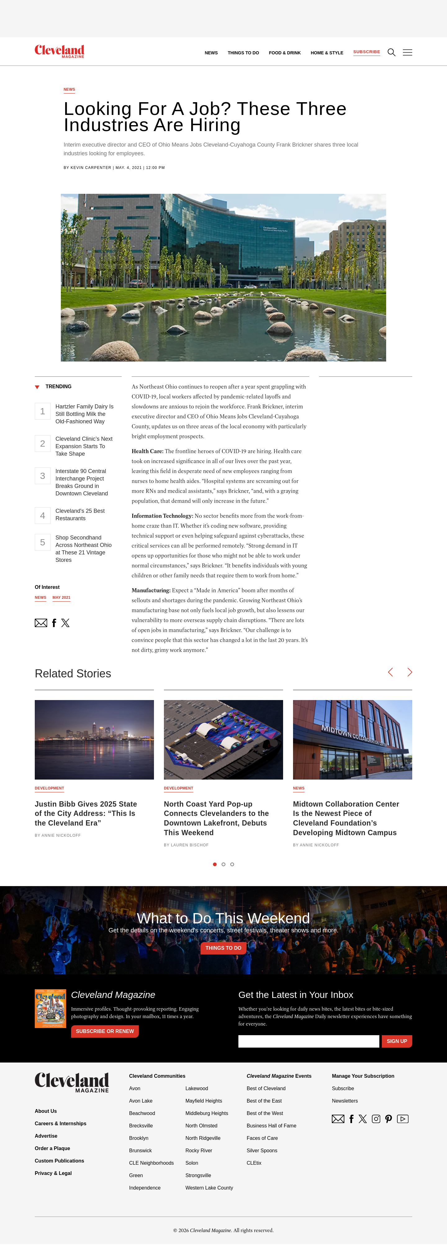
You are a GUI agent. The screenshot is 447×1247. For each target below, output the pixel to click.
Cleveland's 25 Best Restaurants (80, 516)
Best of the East (264, 1103)
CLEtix (254, 1165)
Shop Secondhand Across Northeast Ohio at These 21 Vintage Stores (84, 550)
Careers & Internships (60, 1126)
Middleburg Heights (206, 1116)
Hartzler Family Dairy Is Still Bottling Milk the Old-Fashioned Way (85, 415)
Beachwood (142, 1116)
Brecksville (141, 1128)
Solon (191, 1165)
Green (136, 1178)
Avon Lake (140, 1103)
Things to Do (243, 52)
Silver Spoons (262, 1153)
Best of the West (265, 1116)
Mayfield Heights (203, 1103)
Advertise (46, 1138)
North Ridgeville (202, 1141)
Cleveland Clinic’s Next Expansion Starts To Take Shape (84, 447)
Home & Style (326, 52)
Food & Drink (284, 52)
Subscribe (366, 51)
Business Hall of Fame (271, 1128)
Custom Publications (59, 1163)
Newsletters (345, 1103)
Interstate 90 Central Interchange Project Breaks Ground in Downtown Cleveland (82, 483)
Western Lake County (209, 1190)
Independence (144, 1190)
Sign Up (397, 1044)
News (210, 52)
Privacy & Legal (53, 1176)
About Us (46, 1114)
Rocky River (198, 1153)
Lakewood (196, 1091)
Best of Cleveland (266, 1091)
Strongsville (198, 1178)
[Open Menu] (407, 53)
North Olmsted (201, 1128)
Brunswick (140, 1153)
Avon (134, 1091)
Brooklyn (138, 1141)
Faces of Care (262, 1141)
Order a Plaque (52, 1151)
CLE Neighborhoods (151, 1165)
